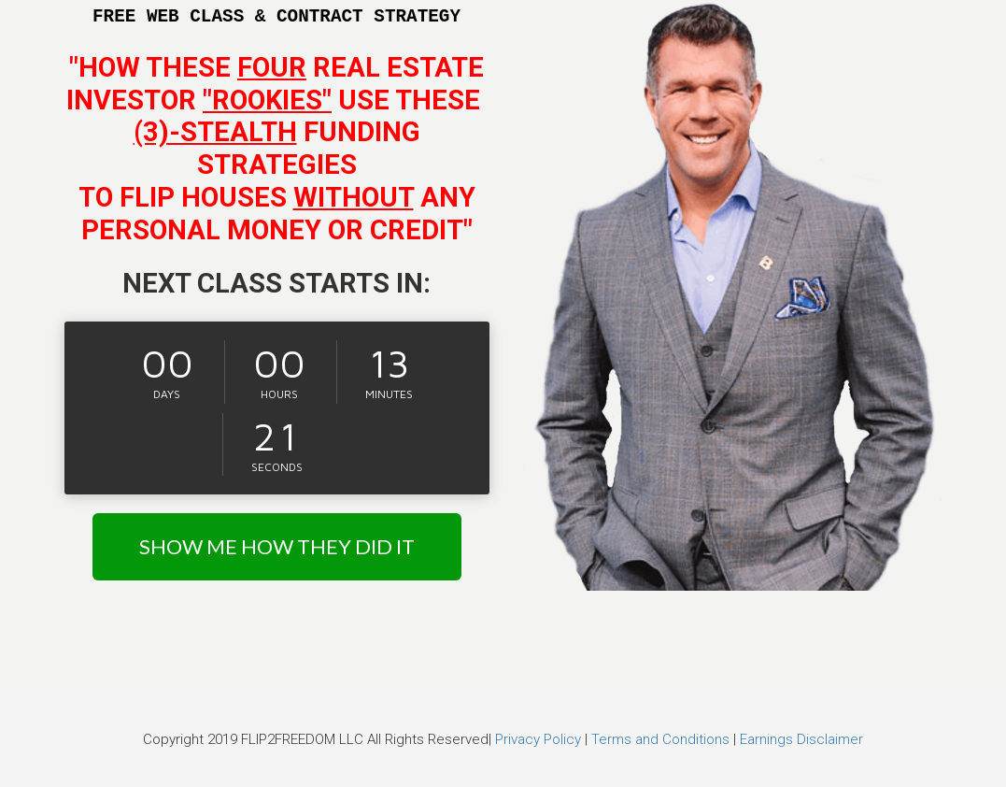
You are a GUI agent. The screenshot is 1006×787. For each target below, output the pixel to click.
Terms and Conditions (660, 739)
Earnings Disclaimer (801, 739)
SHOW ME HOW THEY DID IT (277, 546)
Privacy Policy (538, 739)
